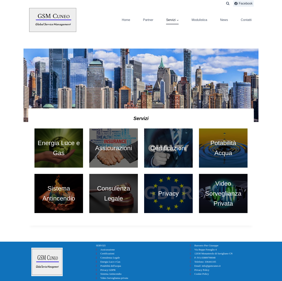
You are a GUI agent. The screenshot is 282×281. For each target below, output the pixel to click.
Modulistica (199, 20)
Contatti (246, 20)
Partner (148, 20)
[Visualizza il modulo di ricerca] (227, 3)
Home (126, 20)
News (224, 20)
